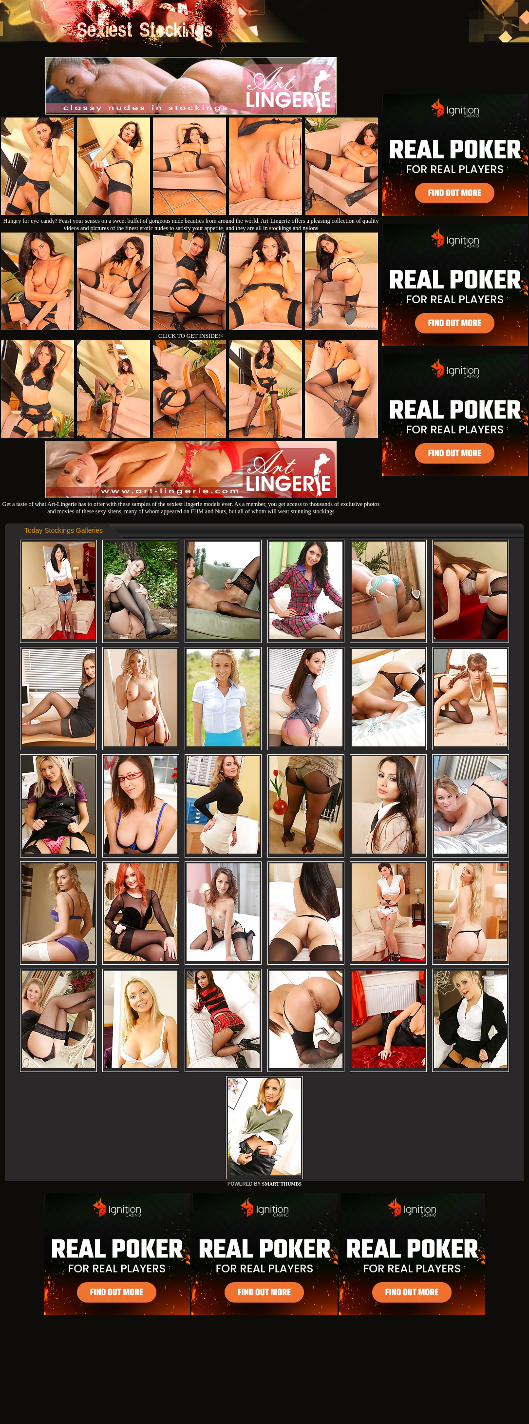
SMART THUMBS (282, 1184)
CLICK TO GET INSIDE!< (191, 335)
